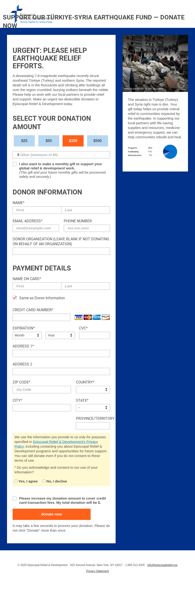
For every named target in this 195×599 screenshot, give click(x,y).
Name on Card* (27, 279)
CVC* (83, 328)
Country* (85, 382)
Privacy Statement (97, 571)
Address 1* (23, 346)
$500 (97, 141)
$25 (24, 141)
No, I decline (55, 481)
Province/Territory (93, 418)
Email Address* (28, 221)
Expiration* (24, 328)
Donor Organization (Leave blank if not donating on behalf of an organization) (61, 241)
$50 (49, 141)
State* (82, 400)
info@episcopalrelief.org (162, 565)
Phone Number (78, 221)
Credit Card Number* (33, 310)
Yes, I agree (26, 481)
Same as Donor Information (42, 298)
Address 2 (22, 364)
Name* (19, 203)
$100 (73, 141)
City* (17, 400)
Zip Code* (21, 382)
